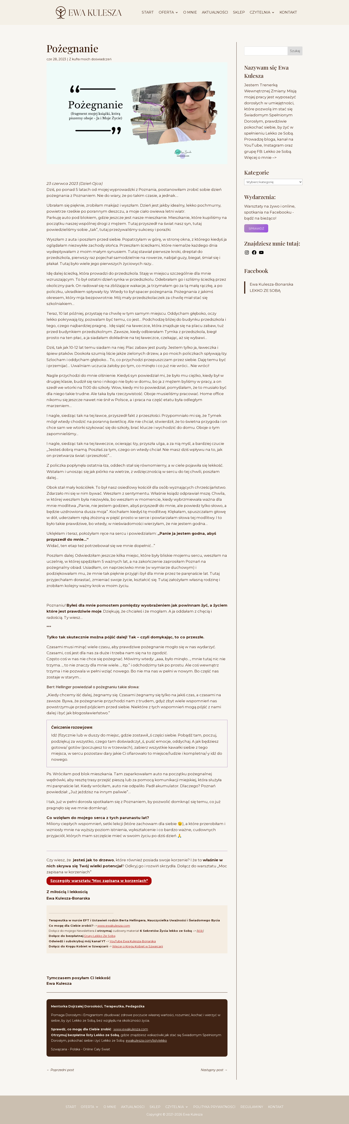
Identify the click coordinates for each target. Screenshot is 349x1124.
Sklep (239, 12)
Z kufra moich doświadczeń (90, 59)
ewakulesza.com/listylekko (146, 1041)
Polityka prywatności (214, 1107)
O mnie (190, 12)
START (148, 12)
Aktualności (215, 12)
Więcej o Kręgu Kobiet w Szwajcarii (137, 946)
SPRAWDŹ (256, 228)
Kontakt (288, 12)
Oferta (166, 12)
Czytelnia (260, 12)
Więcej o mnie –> (260, 157)
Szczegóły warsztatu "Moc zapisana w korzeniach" (99, 881)
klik (200, 930)
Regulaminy (251, 1107)
